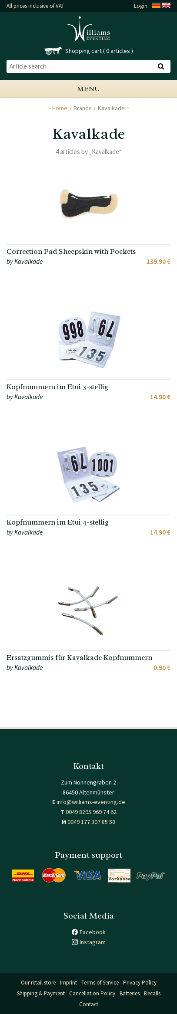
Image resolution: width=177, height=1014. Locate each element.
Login (140, 6)
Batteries (130, 993)
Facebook (93, 932)
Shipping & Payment (41, 993)
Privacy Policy (140, 982)
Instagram (93, 942)
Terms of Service (100, 982)
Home (59, 108)
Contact (88, 1004)
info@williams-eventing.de (91, 802)
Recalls (152, 993)
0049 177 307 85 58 (91, 822)
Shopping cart (83, 51)
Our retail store (38, 982)
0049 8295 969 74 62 (91, 812)
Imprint (68, 982)
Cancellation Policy (92, 993)
